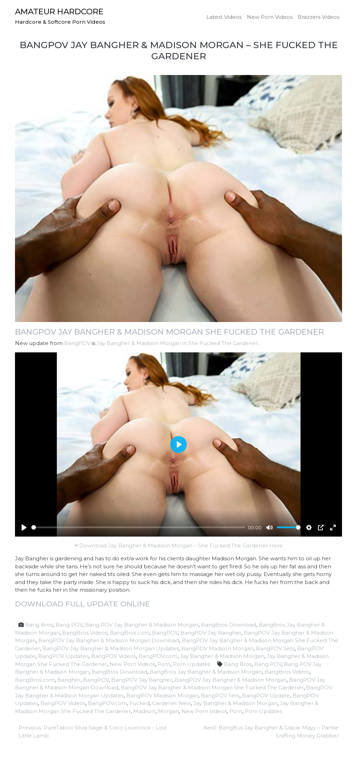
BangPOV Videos (113, 656)
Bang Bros (39, 624)
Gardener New (171, 703)
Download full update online (82, 603)
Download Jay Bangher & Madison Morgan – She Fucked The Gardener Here (179, 545)
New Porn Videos (270, 17)
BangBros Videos (84, 632)
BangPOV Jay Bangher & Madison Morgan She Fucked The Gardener (169, 332)
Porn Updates (191, 664)
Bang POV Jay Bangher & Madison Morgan (141, 624)
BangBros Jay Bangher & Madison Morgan (206, 671)
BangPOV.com (157, 656)
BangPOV (77, 343)
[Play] (24, 527)
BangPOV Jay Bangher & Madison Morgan (231, 679)
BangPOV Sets (275, 648)
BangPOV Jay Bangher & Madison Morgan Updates (111, 648)
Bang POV (69, 624)
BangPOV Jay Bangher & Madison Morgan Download (108, 640)
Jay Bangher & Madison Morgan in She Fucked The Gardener (177, 343)
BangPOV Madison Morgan (217, 648)
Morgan (168, 711)
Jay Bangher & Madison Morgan (222, 656)
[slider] (138, 527)
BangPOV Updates (63, 656)
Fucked (139, 703)
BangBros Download (228, 624)
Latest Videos (224, 17)
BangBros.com (130, 632)
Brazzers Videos (318, 17)
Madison (144, 711)
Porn (164, 664)
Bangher (69, 679)
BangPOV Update (266, 695)
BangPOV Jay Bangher (210, 632)
